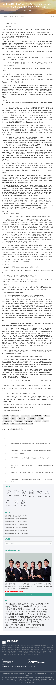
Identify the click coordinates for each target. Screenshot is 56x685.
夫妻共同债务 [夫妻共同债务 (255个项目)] (28, 604)
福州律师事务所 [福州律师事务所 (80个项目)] (10, 617)
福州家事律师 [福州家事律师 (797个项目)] (27, 614)
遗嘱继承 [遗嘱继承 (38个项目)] (26, 627)
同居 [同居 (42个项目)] (19, 604)
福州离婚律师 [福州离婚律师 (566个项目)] (42, 617)
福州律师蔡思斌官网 (28, 677)
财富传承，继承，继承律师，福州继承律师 (22, 424)
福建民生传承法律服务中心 (42, 679)
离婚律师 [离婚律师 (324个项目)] (27, 619)
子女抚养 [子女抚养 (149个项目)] (8, 609)
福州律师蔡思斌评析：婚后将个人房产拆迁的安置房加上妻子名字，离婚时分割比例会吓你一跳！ (32, 480)
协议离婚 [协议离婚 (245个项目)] (13, 604)
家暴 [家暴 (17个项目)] (24, 609)
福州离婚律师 (18, 421)
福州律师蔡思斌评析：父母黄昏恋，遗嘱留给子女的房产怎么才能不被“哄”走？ (17, 527)
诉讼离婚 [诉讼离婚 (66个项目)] (22, 622)
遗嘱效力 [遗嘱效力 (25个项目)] (21, 627)
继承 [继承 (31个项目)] (45, 620)
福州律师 (41, 418)
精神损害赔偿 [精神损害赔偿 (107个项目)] (38, 620)
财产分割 (24, 16)
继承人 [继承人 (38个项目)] (50, 620)
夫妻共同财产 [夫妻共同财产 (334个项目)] (11, 606)
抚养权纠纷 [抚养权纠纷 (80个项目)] (14, 612)
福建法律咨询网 (14, 679)
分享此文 (6, 429)
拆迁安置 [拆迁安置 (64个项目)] (27, 612)
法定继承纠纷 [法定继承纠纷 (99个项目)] (42, 612)
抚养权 (13, 418)
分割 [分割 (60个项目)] (6, 604)
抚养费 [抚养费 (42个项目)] (21, 612)
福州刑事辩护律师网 (46, 677)
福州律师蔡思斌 (8, 421)
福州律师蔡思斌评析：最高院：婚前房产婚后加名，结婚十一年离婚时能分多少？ (30, 443)
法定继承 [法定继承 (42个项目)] (33, 612)
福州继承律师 (29, 421)
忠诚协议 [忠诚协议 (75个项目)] (34, 609)
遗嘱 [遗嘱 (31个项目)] (17, 627)
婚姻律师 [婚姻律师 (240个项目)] (41, 606)
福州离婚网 (10, 677)
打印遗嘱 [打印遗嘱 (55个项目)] (44, 609)
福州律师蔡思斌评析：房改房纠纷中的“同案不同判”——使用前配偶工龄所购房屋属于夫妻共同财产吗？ (32, 466)
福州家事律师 (31, 418)
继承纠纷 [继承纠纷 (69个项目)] (15, 622)
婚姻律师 (47, 415)
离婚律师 (38, 421)
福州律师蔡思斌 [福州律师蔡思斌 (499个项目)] (25, 617)
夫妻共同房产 (25, 415)
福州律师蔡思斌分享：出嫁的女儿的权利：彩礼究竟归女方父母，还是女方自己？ (30, 458)
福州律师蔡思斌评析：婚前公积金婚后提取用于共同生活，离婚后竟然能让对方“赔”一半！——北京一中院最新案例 (31, 452)
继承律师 (46, 421)
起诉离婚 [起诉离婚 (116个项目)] (8, 627)
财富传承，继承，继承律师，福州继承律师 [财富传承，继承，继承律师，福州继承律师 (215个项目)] (24, 625)
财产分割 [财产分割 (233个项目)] (35, 622)
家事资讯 (30, 10)
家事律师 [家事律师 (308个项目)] (17, 609)
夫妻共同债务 (15, 415)
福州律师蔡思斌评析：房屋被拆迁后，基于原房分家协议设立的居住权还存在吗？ (17, 521)
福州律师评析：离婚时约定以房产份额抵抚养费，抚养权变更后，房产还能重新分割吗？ (32, 472)
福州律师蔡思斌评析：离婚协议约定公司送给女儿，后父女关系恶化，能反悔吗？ (17, 530)
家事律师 (6, 418)
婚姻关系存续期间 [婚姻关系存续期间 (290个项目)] (28, 606)
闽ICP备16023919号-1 (30, 682)
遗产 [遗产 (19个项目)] (14, 627)
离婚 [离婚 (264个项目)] (20, 619)
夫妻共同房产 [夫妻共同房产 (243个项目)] (42, 604)
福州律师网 (33, 679)
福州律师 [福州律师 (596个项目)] (41, 614)
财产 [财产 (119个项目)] (28, 622)
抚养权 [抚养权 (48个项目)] (7, 612)
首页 (25, 10)
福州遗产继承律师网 (18, 677)
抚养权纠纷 (22, 418)
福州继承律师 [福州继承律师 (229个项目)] (11, 619)
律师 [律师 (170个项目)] (28, 609)
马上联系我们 (28, 595)
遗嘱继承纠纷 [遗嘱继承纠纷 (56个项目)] (34, 627)
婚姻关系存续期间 (37, 415)
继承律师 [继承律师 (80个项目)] (8, 622)
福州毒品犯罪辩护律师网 (24, 679)
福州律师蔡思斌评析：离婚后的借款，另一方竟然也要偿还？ (17, 516)
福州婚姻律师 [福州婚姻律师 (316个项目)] (11, 614)
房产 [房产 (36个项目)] (39, 609)
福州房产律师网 (37, 677)
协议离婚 (6, 415)
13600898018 (7, 662)
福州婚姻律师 (32, 681)
